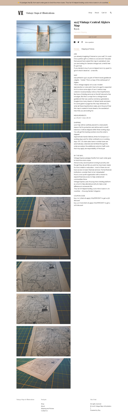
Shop (90, 13)
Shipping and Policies (47, 408)
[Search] (111, 13)
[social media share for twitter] (79, 42)
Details (77, 49)
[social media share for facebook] (75, 42)
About (97, 13)
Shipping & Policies (87, 49)
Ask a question (89, 42)
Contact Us (44, 410)
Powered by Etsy (95, 410)
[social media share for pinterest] (82, 42)
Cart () (104, 13)
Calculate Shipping (80, 32)
